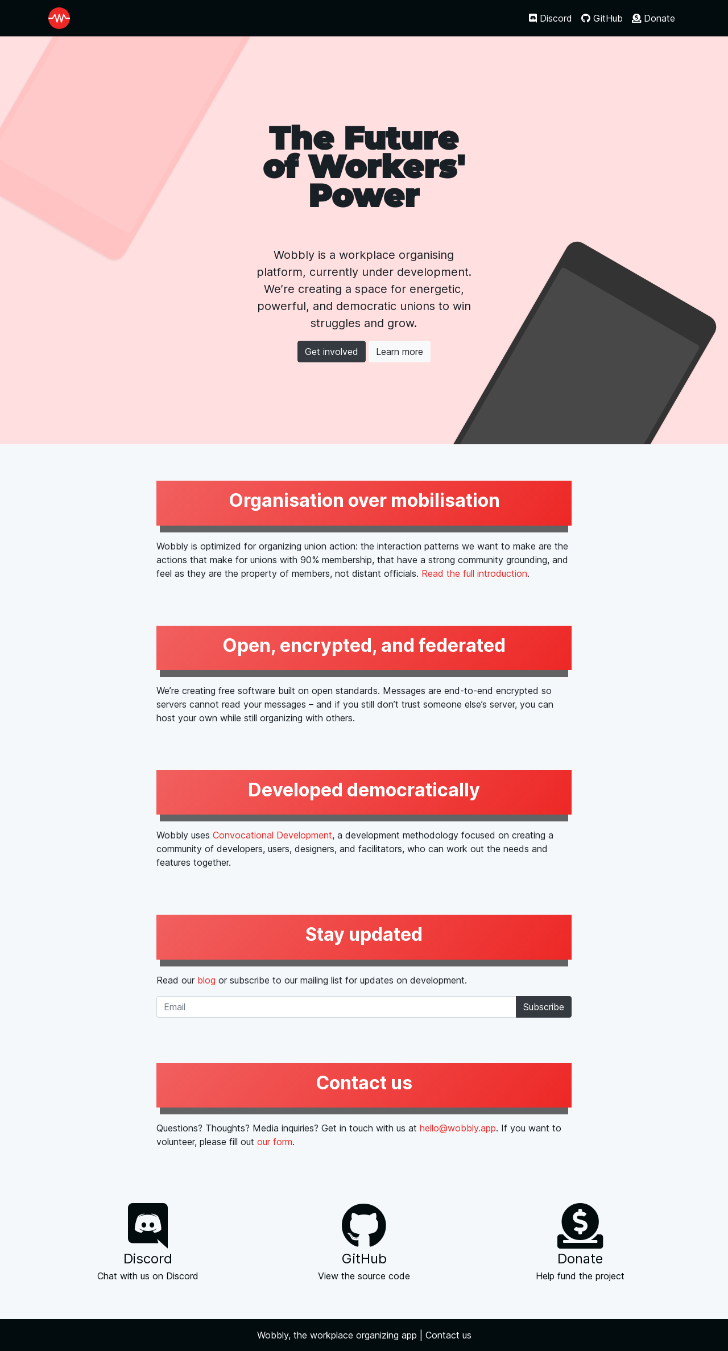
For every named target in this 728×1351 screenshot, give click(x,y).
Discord (550, 18)
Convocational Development (272, 835)
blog (206, 980)
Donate (653, 18)
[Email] (336, 1007)
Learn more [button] (399, 351)
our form (274, 1141)
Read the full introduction (474, 573)
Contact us (448, 1335)
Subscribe (543, 1007)
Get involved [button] (331, 351)
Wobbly (272, 1335)
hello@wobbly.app (458, 1128)
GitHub (602, 18)
